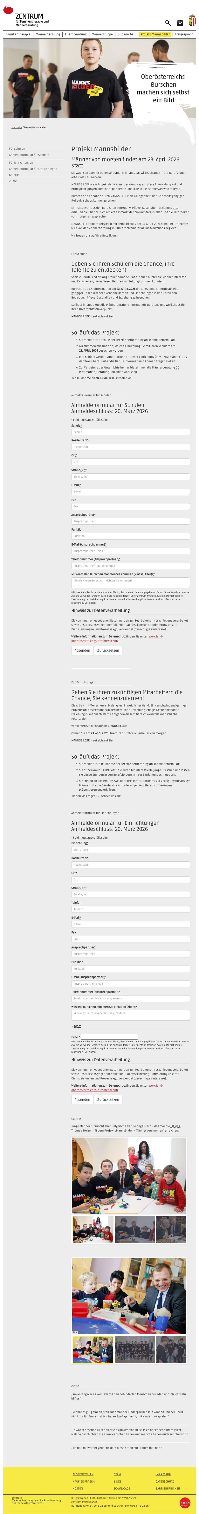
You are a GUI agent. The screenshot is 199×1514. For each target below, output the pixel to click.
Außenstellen (83, 1474)
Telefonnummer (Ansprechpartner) (95, 559)
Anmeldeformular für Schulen (29, 155)
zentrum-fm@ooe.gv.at (84, 1502)
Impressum (163, 1474)
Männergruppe (102, 34)
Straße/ (78, 470)
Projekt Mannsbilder (155, 34)
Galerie (14, 175)
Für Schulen (17, 148)
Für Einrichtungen (21, 162)
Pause (76, 1211)
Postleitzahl (79, 440)
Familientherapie (18, 34)
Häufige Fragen (84, 1481)
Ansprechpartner (83, 515)
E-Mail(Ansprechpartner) (88, 977)
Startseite (16, 127)
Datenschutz (165, 1481)
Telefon (76, 903)
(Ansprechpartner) (88, 545)
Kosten (78, 1488)
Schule (76, 426)
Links (117, 1481)
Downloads (122, 1488)
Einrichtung (79, 843)
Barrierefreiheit (168, 1488)
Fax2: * (75, 1037)
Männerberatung (48, 34)
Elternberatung (75, 34)
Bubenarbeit (127, 34)
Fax (73, 500)
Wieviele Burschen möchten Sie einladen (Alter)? (104, 1007)
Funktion (77, 529)
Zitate (13, 181)
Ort (74, 455)
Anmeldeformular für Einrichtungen (33, 169)
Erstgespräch (184, 34)
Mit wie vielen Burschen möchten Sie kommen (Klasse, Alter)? (112, 574)
